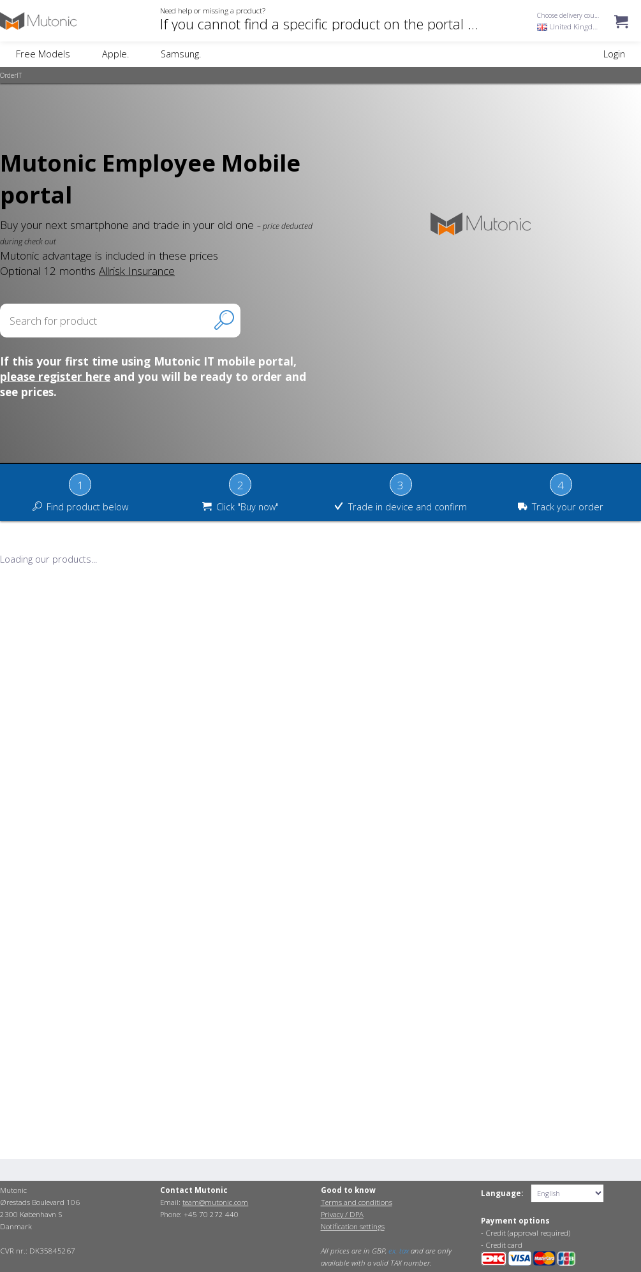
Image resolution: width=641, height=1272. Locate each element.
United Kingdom (570, 26)
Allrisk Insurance (137, 270)
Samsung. (181, 54)
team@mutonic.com (215, 1202)
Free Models (43, 54)
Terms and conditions (356, 1202)
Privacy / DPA (342, 1214)
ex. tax (398, 1250)
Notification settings (353, 1226)
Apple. (115, 54)
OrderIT (11, 75)
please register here (55, 376)
